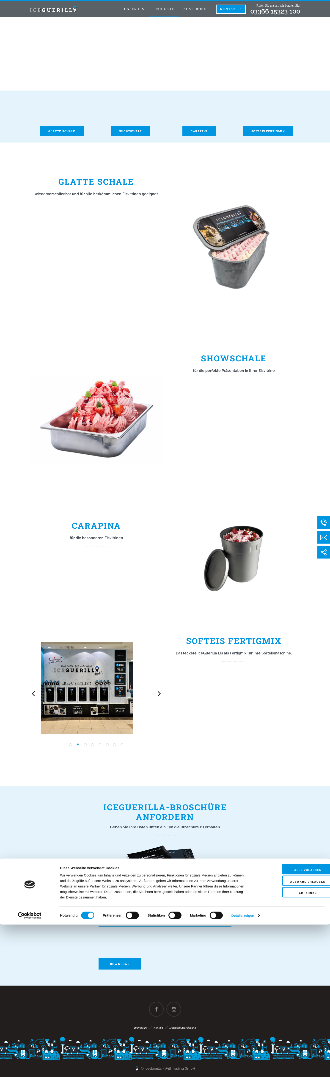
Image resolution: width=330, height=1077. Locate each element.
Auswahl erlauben (291, 1035)
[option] (96, 688)
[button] (70, 744)
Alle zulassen (292, 1023)
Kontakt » (231, 9)
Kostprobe (194, 9)
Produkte (164, 9)
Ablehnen (291, 1047)
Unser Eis (134, 9)
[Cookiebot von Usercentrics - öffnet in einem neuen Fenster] (30, 1068)
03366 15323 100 (275, 11)
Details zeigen (242, 1068)
